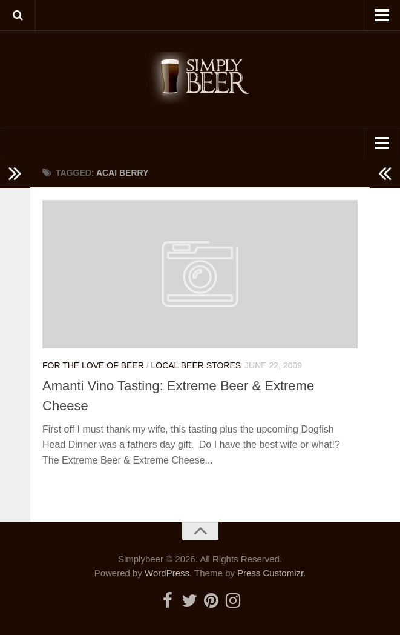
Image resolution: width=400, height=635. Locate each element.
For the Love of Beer (93, 365)
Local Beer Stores (196, 365)
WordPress (167, 573)
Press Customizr (270, 573)
